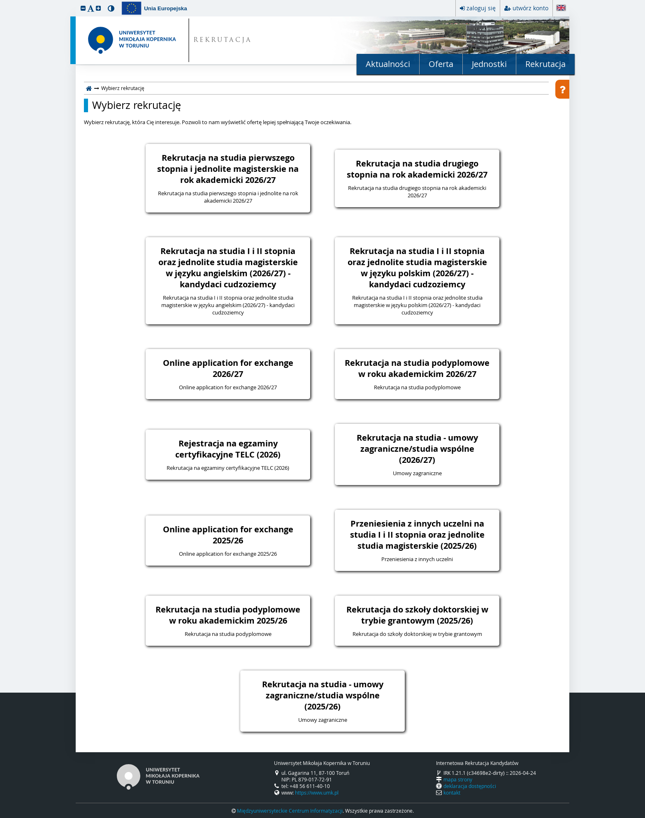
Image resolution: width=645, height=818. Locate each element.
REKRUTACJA (222, 40)
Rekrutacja (545, 63)
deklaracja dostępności (469, 786)
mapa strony (457, 779)
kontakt (451, 792)
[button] (83, 8)
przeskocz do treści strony (2, 2)
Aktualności (388, 63)
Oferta (441, 63)
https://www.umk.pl (317, 792)
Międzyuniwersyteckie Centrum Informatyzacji (290, 810)
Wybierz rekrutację (136, 105)
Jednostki (489, 63)
